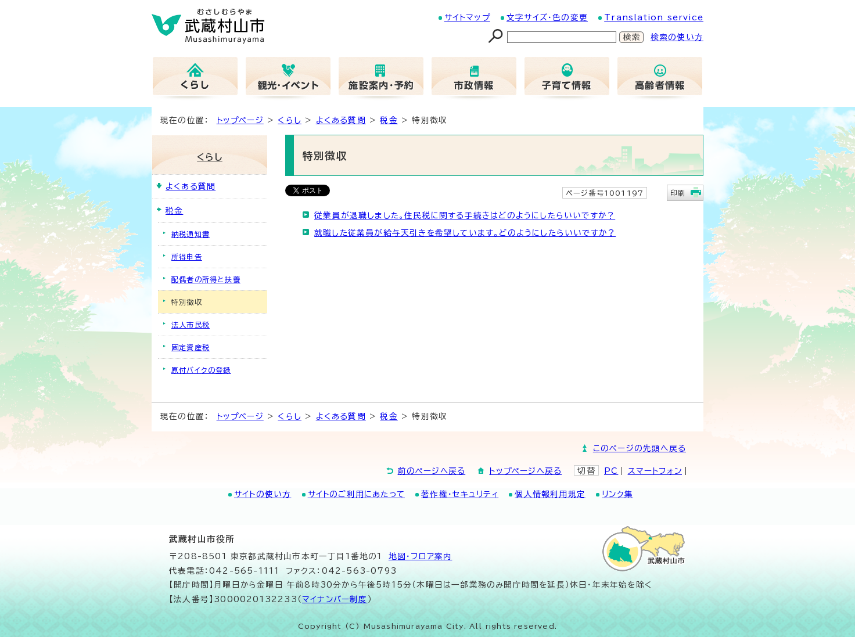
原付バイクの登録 (201, 369)
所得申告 (186, 256)
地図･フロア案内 (420, 556)
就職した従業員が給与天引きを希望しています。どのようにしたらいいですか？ (465, 233)
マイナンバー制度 (335, 599)
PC (611, 471)
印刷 (677, 192)
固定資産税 (190, 347)
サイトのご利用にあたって (356, 494)
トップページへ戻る (525, 471)
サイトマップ (467, 17)
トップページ (240, 120)
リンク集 (617, 494)
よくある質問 (341, 120)
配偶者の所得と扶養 (205, 279)
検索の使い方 (677, 37)
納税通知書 (190, 234)
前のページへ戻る (432, 471)
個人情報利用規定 (550, 494)
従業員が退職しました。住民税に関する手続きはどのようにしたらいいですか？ (464, 215)
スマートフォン (655, 471)
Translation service (653, 17)
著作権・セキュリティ (459, 494)
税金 (388, 120)
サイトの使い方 (262, 494)
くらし (289, 120)
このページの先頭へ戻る (639, 448)
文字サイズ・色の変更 (547, 17)
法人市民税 (190, 324)
